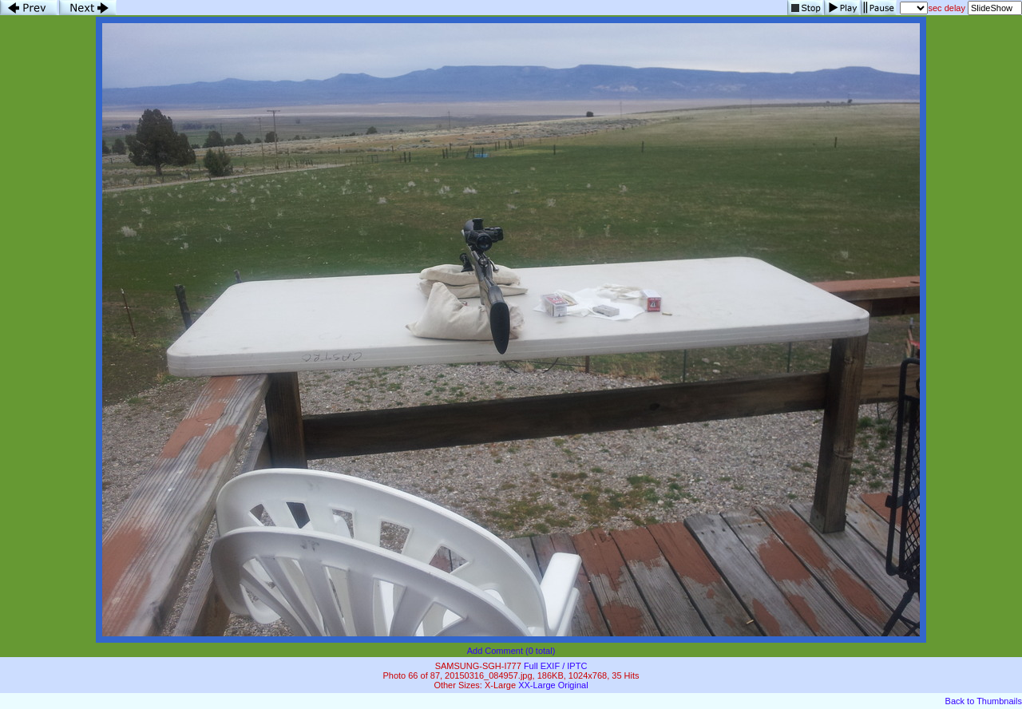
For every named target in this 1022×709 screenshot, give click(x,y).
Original (573, 685)
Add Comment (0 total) (511, 651)
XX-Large (536, 685)
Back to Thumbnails (983, 701)
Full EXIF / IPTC (555, 666)
